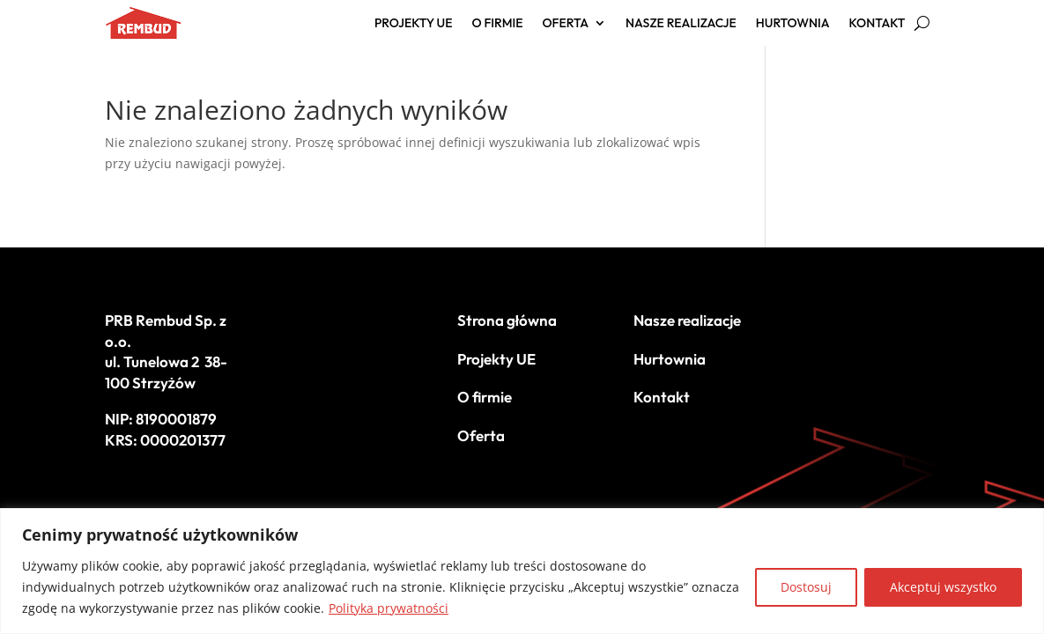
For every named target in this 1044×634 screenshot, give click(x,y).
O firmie (497, 24)
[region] (522, 571)
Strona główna (507, 320)
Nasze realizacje (681, 24)
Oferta (565, 24)
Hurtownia (793, 24)
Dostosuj (806, 587)
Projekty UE (413, 24)
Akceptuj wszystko (943, 587)
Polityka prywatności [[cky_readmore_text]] (388, 608)
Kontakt (877, 24)
